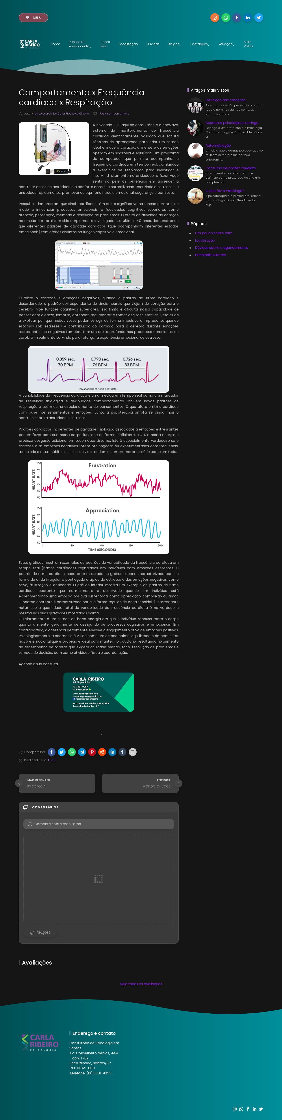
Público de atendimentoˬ (80, 44)
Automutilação (218, 145)
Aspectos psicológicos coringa (232, 122)
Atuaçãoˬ (226, 44)
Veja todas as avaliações (141, 984)
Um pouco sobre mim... (214, 233)
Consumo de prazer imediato (231, 168)
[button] (52, 752)
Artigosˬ (174, 44)
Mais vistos (248, 44)
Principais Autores (210, 254)
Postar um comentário (114, 113)
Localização (128, 44)
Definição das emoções (226, 100)
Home (55, 44)
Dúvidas (153, 44)
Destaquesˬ (200, 44)
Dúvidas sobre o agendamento (221, 247)
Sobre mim (105, 44)
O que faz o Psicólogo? (225, 190)
